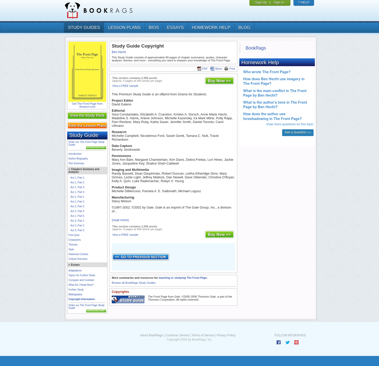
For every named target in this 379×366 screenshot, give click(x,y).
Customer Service (177, 335)
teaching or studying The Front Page (183, 277)
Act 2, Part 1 (77, 196)
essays (175, 27)
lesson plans (124, 27)
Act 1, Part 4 (77, 192)
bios (154, 27)
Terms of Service (203, 335)
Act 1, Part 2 (77, 182)
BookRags (256, 48)
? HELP (304, 2)
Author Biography (78, 158)
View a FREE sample (125, 85)
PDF (202, 68)
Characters (74, 239)
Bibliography (75, 294)
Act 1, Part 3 (77, 187)
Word (216, 68)
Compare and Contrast (81, 280)
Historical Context (78, 254)
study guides (84, 27)
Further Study (76, 289)
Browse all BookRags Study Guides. (134, 282)
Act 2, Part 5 (77, 216)
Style (71, 249)
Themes (73, 244)
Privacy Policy (226, 335)
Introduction (75, 153)
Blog (244, 27)
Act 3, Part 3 (77, 230)
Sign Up (261, 2)
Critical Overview (77, 259)
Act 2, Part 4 (77, 211)
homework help (211, 27)
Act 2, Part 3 (77, 206)
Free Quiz (74, 235)
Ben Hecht (119, 52)
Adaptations (75, 270)
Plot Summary (76, 163)
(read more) (120, 220)
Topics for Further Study (81, 275)
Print (229, 68)
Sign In (279, 2)
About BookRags (151, 335)
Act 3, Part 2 (77, 225)
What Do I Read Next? (81, 284)
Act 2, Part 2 (77, 201)
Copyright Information (81, 299)
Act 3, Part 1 (77, 220)
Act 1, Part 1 (77, 177)
